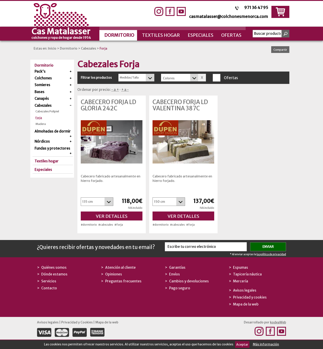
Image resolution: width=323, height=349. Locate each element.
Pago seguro (179, 288)
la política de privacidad (271, 254)
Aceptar (242, 344)
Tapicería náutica (247, 274)
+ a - (125, 89)
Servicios (48, 281)
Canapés (42, 98)
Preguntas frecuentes (123, 281)
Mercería (240, 281)
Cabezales (88, 48)
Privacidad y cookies (250, 297)
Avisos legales (244, 290)
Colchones (43, 78)
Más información (266, 344)
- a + (115, 89)
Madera (40, 124)
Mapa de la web (246, 304)
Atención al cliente (120, 267)
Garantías (177, 267)
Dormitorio (119, 35)
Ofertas (231, 35)
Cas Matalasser (65, 32)
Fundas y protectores (52, 148)
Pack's (40, 71)
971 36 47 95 (256, 7)
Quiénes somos (54, 267)
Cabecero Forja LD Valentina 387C (180, 105)
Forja (103, 48)
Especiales (200, 35)
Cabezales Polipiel (47, 111)
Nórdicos (42, 141)
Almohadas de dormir (53, 131)
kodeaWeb (278, 322)
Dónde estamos (54, 274)
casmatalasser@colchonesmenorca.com (228, 16)
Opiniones (113, 274)
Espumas (240, 267)
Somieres (42, 85)
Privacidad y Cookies (77, 322)
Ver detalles (111, 216)
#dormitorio (89, 224)
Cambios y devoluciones (189, 281)
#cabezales (105, 224)
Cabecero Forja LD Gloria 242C (108, 105)
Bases (39, 92)
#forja (118, 224)
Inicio (52, 48)
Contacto (49, 288)
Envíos (174, 274)
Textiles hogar (161, 35)
